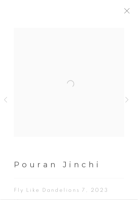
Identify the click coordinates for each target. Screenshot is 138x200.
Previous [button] (5, 100)
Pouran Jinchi (57, 165)
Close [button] (128, 12)
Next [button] (126, 100)
